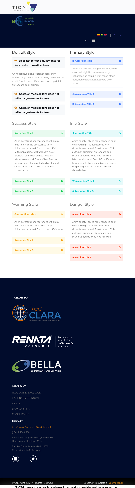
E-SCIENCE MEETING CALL (26, 398)
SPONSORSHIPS (21, 408)
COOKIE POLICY (20, 414)
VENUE (16, 403)
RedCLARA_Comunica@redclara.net (31, 427)
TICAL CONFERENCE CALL (26, 392)
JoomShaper (116, 483)
